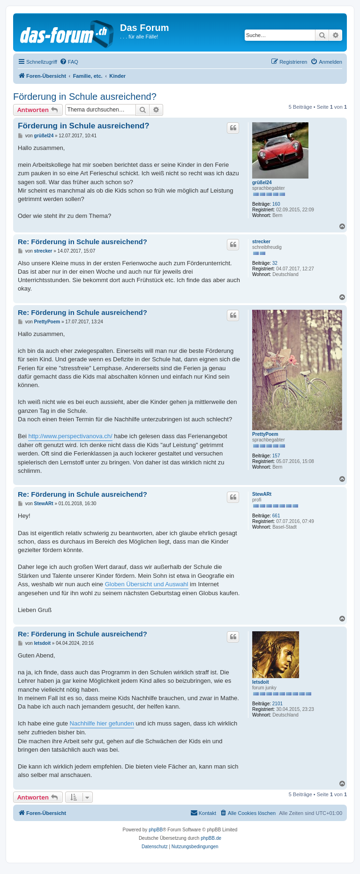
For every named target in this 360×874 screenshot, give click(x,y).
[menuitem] (69, 61)
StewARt (261, 494)
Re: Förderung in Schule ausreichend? (82, 242)
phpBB (156, 829)
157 (276, 455)
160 (276, 204)
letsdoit (260, 682)
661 (276, 515)
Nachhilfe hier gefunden (102, 723)
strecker (261, 241)
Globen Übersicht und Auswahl (146, 584)
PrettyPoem (265, 434)
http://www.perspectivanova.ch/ (70, 436)
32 (275, 263)
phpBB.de (211, 838)
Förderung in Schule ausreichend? (85, 96)
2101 (277, 703)
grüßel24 (262, 182)
